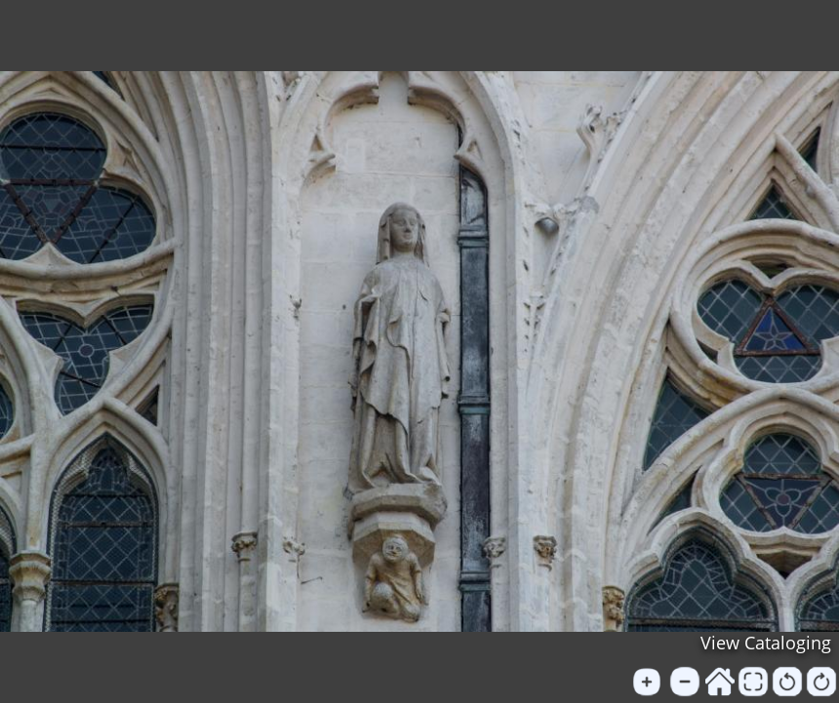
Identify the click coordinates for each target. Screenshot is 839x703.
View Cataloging (765, 642)
